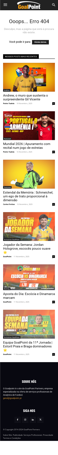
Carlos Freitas (9, 204)
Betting (7, 289)
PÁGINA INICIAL (40, 42)
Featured (7, 139)
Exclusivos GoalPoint (11, 239)
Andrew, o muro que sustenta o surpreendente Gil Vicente (25, 97)
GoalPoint (7, 256)
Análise (7, 90)
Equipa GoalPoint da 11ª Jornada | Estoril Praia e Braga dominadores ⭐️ (27, 346)
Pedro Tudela (8, 103)
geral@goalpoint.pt (12, 412)
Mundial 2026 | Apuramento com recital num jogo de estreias (26, 146)
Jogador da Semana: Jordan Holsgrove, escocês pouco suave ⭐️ (26, 248)
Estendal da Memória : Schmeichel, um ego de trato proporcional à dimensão (28, 196)
